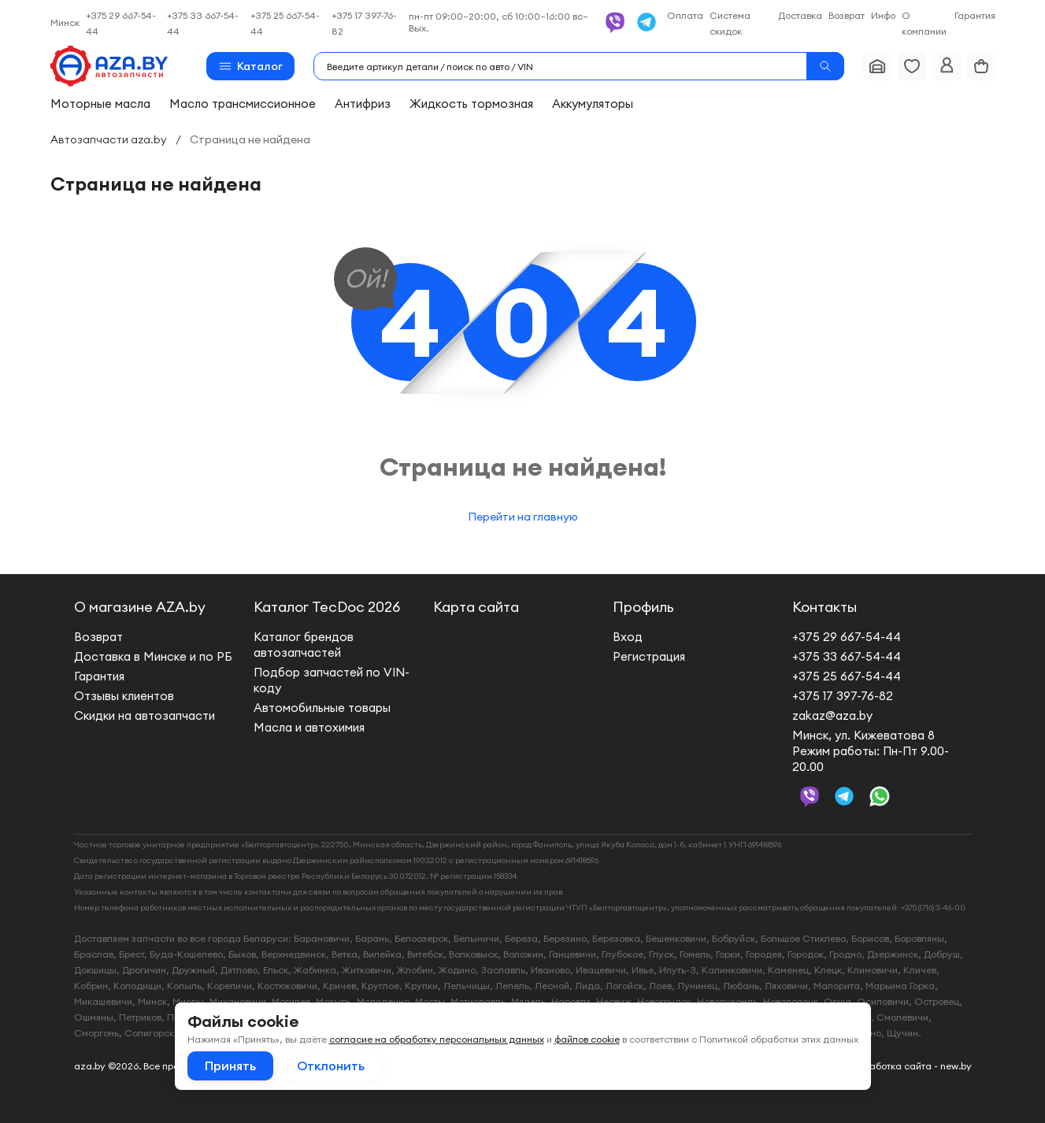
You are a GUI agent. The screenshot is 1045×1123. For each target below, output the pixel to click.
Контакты (824, 607)
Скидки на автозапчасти (144, 715)
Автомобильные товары (322, 707)
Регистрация (649, 656)
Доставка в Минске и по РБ (153, 656)
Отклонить (331, 1065)
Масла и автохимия (309, 727)
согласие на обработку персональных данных (436, 1039)
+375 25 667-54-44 (846, 676)
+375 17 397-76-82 (842, 695)
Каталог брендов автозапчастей (304, 644)
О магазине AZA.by (140, 607)
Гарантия (974, 15)
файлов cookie (587, 1039)
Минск (65, 22)
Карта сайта (476, 607)
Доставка (800, 15)
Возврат (846, 15)
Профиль (643, 607)
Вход (628, 636)
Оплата (685, 15)
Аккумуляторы (592, 103)
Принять (230, 1065)
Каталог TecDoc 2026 (327, 607)
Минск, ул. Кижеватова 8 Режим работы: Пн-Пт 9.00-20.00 (870, 751)
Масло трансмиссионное (242, 103)
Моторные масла (100, 103)
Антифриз (363, 103)
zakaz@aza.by (832, 715)
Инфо (883, 15)
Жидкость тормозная (471, 103)
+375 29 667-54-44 (846, 636)
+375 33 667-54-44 (846, 656)
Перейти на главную (523, 517)
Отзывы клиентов (124, 695)
